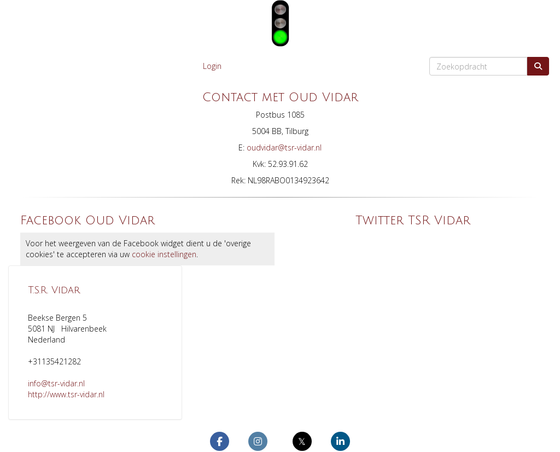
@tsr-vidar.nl (284, 147)
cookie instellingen (164, 254)
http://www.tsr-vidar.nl (66, 394)
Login (212, 66)
